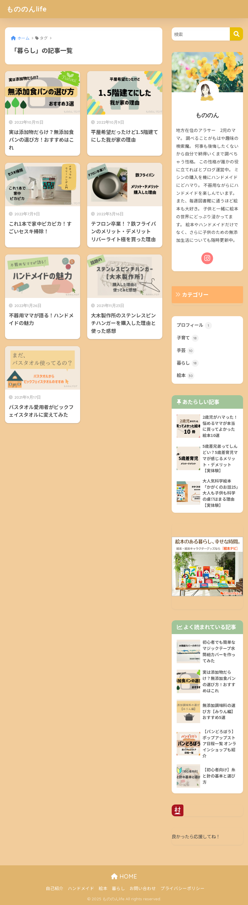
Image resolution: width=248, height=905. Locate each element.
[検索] (236, 34)
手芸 (185, 350)
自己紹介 (54, 888)
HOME (124, 876)
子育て (188, 338)
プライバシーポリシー (183, 888)
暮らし (188, 363)
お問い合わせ (142, 888)
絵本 (185, 375)
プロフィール (194, 325)
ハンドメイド (81, 888)
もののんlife (26, 9)
